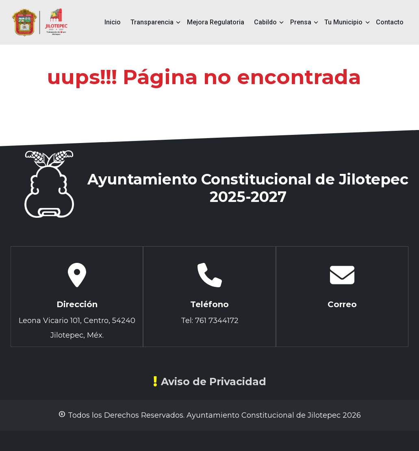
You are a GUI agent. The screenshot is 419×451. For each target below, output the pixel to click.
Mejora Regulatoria (215, 22)
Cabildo (265, 22)
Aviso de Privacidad (209, 381)
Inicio (112, 22)
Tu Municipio (343, 22)
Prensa (300, 22)
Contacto (390, 22)
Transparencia (152, 22)
